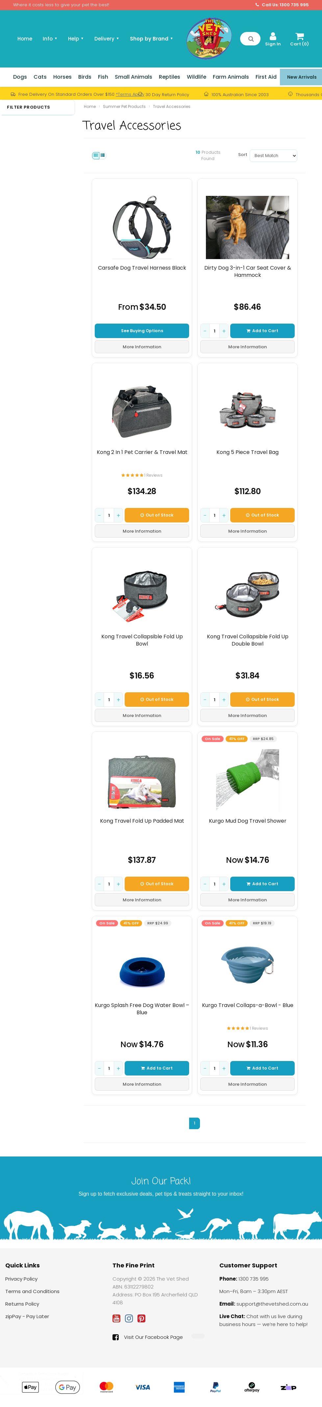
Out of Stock (156, 515)
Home (24, 38)
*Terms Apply (130, 94)
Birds (84, 77)
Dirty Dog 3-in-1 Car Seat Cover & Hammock (247, 271)
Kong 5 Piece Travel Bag (247, 452)
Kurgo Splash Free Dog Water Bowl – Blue (142, 1009)
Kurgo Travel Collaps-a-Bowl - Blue (247, 1005)
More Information (142, 347)
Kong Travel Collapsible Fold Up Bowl (142, 640)
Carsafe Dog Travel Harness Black (142, 268)
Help (76, 38)
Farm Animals (231, 77)
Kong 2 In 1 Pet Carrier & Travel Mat (141, 452)
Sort (241, 154)
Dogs (20, 77)
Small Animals (133, 77)
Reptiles (169, 77)
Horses (62, 77)
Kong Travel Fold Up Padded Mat (142, 821)
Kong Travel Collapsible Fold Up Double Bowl (247, 640)
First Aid (266, 77)
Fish (103, 77)
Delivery (106, 38)
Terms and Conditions (32, 1291)
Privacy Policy (21, 1278)
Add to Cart (262, 330)
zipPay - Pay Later (27, 1316)
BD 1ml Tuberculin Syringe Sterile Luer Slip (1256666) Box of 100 (49, 1384)
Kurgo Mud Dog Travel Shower (247, 821)
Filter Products (28, 107)
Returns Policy (22, 1303)
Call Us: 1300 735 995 (282, 5)
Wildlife (196, 77)
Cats (40, 77)
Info (50, 38)
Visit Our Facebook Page (147, 1337)
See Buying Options (142, 330)
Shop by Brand (151, 38)
